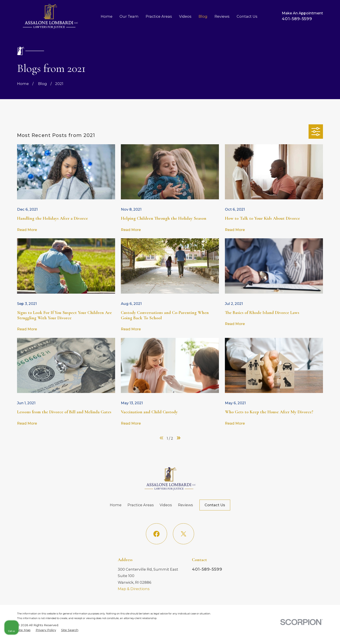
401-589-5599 (297, 18)
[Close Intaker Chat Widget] (325, 497)
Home (116, 505)
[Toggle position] (316, 497)
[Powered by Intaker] (302, 629)
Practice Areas (141, 505)
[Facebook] (156, 533)
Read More (27, 230)
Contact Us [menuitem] (247, 16)
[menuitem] (24, 630)
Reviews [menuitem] (222, 16)
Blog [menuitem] (203, 16)
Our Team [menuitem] (129, 16)
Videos (166, 505)
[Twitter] (183, 533)
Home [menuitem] (106, 16)
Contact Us (215, 505)
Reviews (185, 505)
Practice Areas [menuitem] (159, 16)
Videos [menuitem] (185, 16)
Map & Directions (134, 589)
